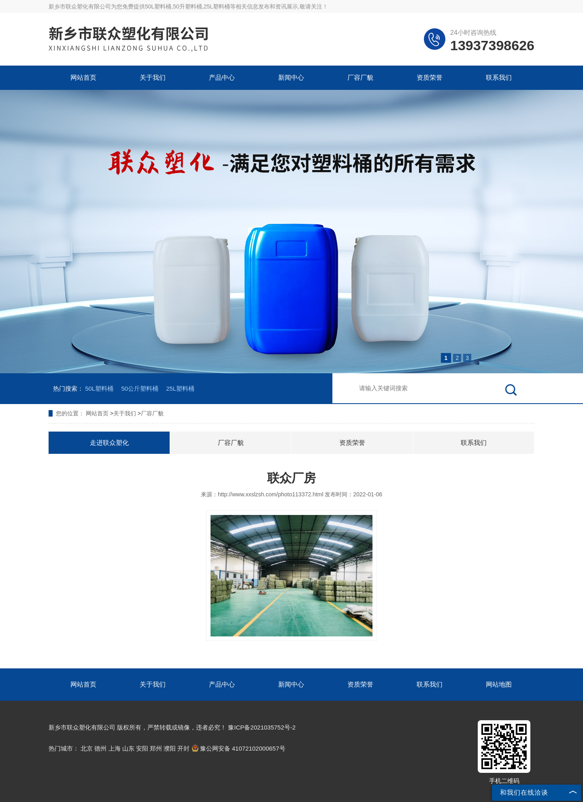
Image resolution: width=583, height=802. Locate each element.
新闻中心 (291, 77)
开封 (183, 748)
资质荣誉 (430, 77)
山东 (128, 748)
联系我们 (499, 77)
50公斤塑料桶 (139, 388)
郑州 (156, 748)
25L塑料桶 (180, 388)
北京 (87, 748)
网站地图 (499, 684)
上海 (115, 748)
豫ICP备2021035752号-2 (262, 727)
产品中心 (222, 77)
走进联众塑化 (109, 442)
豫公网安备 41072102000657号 (238, 748)
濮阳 (170, 748)
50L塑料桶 (158, 6)
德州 (100, 748)
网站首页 (83, 77)
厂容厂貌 (360, 77)
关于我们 (153, 77)
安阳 (142, 748)
